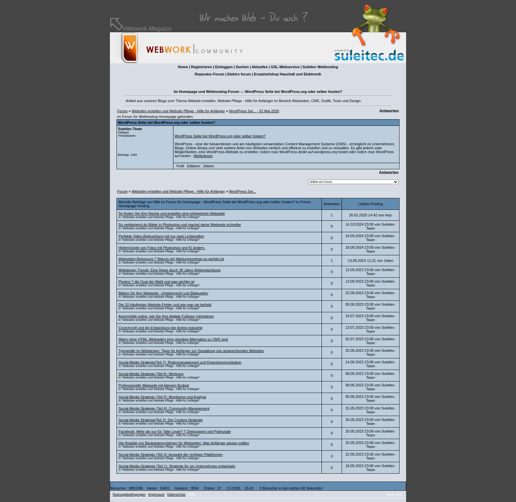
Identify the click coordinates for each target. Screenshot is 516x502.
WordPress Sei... (242, 191)
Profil (180, 166)
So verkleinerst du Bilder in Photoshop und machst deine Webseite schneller (179, 225)
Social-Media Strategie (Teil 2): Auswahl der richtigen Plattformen (170, 455)
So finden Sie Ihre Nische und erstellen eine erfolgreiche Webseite (171, 213)
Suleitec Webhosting (320, 67)
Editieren (193, 166)
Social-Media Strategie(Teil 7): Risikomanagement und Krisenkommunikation (180, 362)
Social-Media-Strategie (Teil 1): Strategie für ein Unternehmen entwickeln (176, 466)
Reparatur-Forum (209, 74)
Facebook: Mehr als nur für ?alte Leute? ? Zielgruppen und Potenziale (174, 431)
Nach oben (394, 494)
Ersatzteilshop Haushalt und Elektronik (287, 74)
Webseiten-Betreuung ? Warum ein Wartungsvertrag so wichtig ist (171, 259)
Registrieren (201, 67)
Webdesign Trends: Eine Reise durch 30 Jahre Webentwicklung (169, 270)
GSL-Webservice (285, 67)
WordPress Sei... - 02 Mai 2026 (254, 111)
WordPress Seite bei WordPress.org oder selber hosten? (220, 136)
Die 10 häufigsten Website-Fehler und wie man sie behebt (164, 305)
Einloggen (224, 67)
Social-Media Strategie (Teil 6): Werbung (150, 374)
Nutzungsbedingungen (129, 494)
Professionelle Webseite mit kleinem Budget (153, 385)
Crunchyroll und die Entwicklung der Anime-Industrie (160, 328)
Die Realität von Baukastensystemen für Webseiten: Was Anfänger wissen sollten (183, 443)
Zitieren (208, 166)
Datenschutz (176, 494)
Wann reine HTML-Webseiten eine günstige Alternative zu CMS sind (173, 339)
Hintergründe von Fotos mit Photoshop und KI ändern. (161, 248)
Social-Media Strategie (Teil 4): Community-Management (163, 408)
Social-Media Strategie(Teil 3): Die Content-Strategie (160, 420)
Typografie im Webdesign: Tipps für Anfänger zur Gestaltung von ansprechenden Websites (191, 351)
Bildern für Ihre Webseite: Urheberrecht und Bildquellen (163, 293)
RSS (191, 494)
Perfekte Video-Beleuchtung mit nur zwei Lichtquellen (161, 236)
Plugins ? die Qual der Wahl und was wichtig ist (156, 282)
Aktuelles (260, 67)
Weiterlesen (203, 156)
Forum (122, 111)
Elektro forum (239, 74)
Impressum (156, 494)
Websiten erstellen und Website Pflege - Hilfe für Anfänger (178, 111)
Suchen (242, 67)
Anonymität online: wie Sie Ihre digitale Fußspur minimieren (166, 316)
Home (183, 67)
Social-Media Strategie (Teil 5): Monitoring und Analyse (162, 397)
